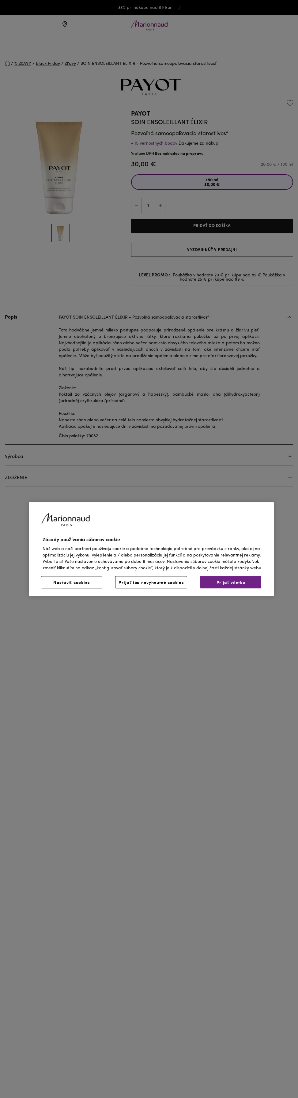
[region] (151, 549)
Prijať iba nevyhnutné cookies (151, 582)
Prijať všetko (231, 582)
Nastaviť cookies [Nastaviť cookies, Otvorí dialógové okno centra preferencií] (71, 582)
